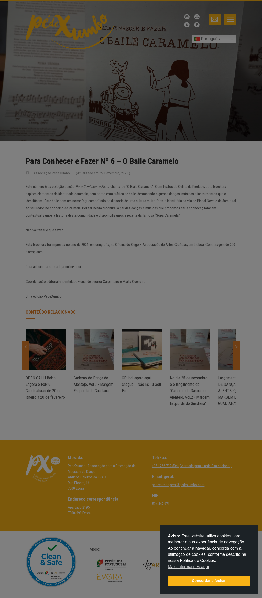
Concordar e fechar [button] (209, 581)
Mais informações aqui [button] (188, 566)
